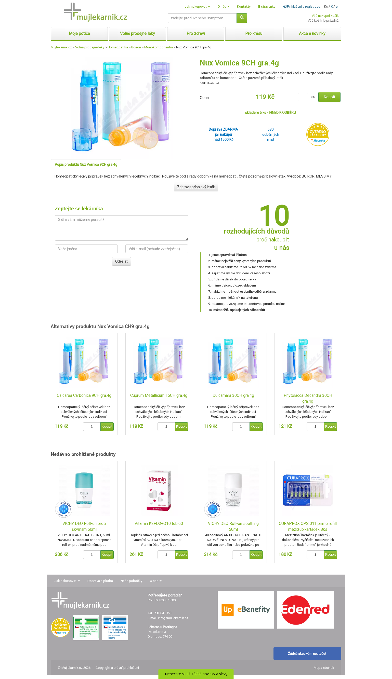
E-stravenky (266, 6)
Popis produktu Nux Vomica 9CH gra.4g (86, 164)
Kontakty (244, 6)
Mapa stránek (324, 668)
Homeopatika (118, 47)
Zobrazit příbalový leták (196, 187)
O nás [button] (223, 6)
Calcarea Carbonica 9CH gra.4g (84, 395)
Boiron (136, 47)
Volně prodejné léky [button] (137, 33)
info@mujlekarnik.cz (173, 618)
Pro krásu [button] (253, 33)
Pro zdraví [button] (196, 33)
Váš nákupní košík (325, 16)
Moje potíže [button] (79, 33)
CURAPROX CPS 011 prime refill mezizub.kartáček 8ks (308, 526)
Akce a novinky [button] (312, 33)
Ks (313, 97)
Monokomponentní (158, 47)
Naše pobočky (131, 581)
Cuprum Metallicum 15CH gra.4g (158, 395)
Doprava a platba (100, 581)
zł (337, 6)
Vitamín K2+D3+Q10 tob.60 (159, 523)
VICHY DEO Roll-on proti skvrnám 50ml (84, 526)
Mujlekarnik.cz (61, 47)
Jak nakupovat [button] (197, 6)
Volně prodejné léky (89, 47)
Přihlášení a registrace (301, 6)
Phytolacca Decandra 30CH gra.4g (308, 398)
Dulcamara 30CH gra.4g (233, 395)
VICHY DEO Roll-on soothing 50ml (233, 526)
